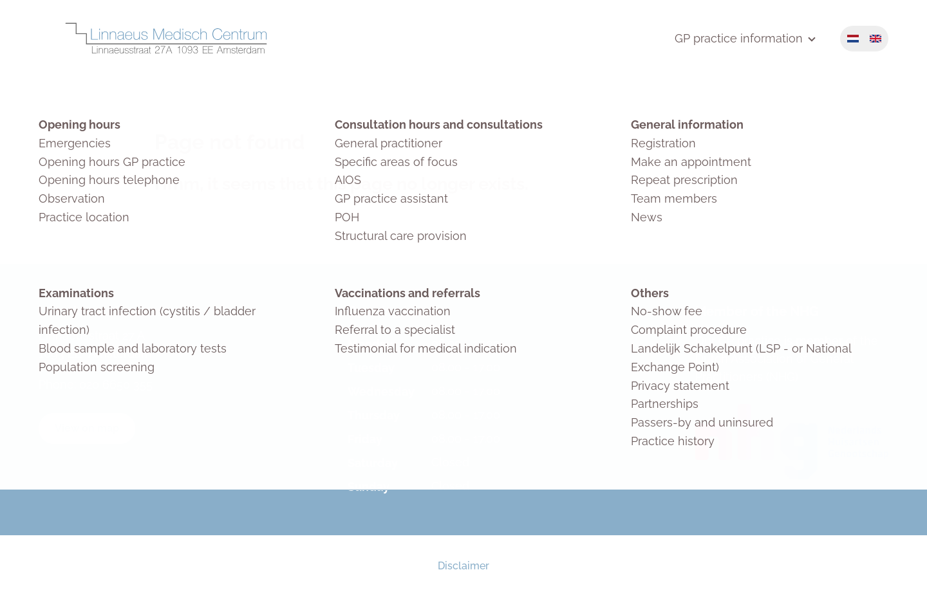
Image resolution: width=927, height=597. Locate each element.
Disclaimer (463, 566)
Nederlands (853, 38)
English (875, 38)
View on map (87, 428)
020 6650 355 (116, 384)
